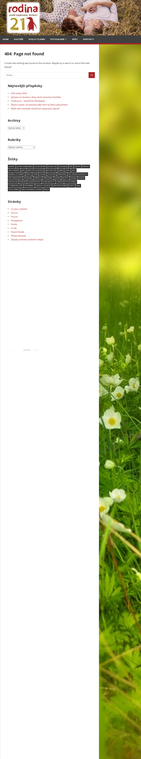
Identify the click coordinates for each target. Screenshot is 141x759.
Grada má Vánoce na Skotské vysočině (16, 716)
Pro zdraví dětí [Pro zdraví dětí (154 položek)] (57, 178)
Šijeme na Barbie (11, 421)
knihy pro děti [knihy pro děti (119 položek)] (93, 170)
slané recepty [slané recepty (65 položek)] (91, 182)
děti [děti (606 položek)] (113, 166)
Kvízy (75, 39)
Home (6, 39)
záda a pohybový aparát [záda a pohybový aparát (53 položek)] (73, 189)
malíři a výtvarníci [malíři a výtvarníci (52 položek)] (58, 174)
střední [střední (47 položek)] (101, 182)
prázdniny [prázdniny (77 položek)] (70, 178)
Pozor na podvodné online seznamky (18, 633)
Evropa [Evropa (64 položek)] (120, 166)
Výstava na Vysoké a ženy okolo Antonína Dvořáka (78, 97)
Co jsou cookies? (61, 208)
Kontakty (88, 39)
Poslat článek (37, 39)
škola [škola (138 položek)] (88, 189)
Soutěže (18, 39)
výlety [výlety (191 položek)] (113, 185)
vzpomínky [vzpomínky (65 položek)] (71, 185)
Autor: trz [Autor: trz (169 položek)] (94, 166)
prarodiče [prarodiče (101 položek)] (103, 174)
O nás (56, 228)
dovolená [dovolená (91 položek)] (105, 166)
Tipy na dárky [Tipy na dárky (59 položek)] (112, 182)
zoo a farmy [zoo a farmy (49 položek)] (56, 189)
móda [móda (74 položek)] (70, 174)
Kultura (7, 195)
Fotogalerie (57, 39)
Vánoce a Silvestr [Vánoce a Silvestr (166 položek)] (85, 185)
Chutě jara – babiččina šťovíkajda (70, 100)
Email (6, 324)
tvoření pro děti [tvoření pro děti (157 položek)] (58, 185)
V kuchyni (28, 62)
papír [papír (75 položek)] (77, 174)
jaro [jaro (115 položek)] (65, 170)
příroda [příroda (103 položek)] (79, 178)
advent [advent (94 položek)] (54, 166)
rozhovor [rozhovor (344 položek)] (55, 182)
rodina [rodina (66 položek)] (116, 178)
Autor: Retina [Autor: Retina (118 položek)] (82, 166)
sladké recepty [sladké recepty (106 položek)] (76, 182)
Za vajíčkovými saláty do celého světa (31, 103)
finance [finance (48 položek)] (128, 166)
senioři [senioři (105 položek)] (65, 182)
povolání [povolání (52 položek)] (94, 174)
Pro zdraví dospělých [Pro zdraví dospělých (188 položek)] (119, 174)
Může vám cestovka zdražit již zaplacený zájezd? (77, 108)
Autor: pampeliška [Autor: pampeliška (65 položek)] (66, 166)
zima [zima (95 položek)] (120, 185)
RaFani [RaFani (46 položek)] (99, 178)
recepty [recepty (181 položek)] (107, 178)
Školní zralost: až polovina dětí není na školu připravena (81, 104)
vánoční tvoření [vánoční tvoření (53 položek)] (102, 185)
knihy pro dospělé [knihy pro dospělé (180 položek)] (77, 170)
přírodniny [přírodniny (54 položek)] (90, 178)
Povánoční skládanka (13, 460)
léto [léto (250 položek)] (116, 170)
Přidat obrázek (60, 235)
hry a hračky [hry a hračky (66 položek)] (56, 170)
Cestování (9, 62)
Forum (56, 212)
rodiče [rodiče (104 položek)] (123, 178)
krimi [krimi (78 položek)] (103, 170)
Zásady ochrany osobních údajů (69, 239)
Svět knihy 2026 (61, 93)
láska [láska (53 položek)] (109, 170)
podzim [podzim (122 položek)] (84, 174)
